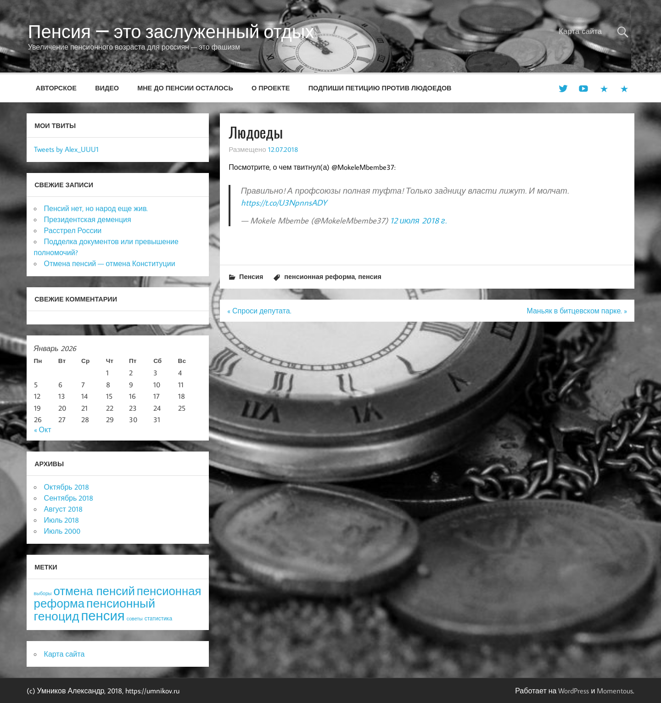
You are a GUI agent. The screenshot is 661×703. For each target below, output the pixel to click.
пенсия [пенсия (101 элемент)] (102, 615)
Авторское (56, 88)
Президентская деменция (87, 219)
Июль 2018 (61, 519)
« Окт (42, 429)
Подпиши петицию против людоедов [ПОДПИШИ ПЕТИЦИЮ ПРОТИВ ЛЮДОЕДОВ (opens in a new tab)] (380, 88)
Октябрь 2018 (66, 486)
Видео (107, 88)
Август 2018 (63, 508)
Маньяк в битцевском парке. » (577, 310)
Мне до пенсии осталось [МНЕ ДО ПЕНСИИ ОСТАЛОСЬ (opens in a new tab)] (185, 88)
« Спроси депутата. (259, 310)
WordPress (573, 690)
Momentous (615, 690)
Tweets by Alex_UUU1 (66, 149)
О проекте (271, 88)
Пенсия (251, 276)
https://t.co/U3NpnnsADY (284, 202)
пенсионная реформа (319, 276)
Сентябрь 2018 (69, 497)
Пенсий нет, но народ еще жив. (96, 208)
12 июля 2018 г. (418, 220)
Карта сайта (580, 31)
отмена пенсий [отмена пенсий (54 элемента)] (94, 590)
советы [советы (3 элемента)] (135, 618)
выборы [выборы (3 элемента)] (43, 593)
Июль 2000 (62, 531)
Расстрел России (73, 230)
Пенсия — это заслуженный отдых (171, 31)
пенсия (369, 276)
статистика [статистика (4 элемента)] (158, 618)
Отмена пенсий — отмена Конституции (109, 263)
